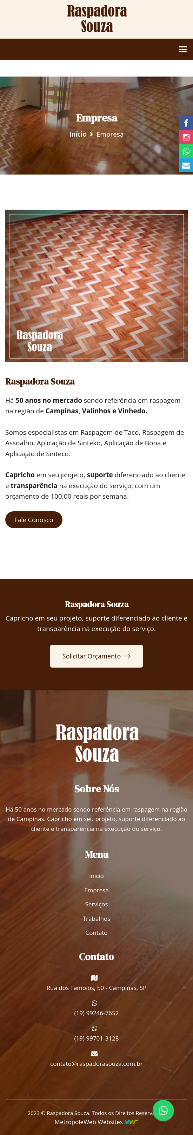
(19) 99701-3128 (96, 1038)
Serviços (96, 904)
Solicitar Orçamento (96, 656)
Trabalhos (97, 918)
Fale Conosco (33, 520)
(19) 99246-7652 (96, 1013)
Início (78, 134)
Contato (96, 933)
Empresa (96, 890)
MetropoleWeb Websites (89, 1122)
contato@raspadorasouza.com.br (96, 1063)
